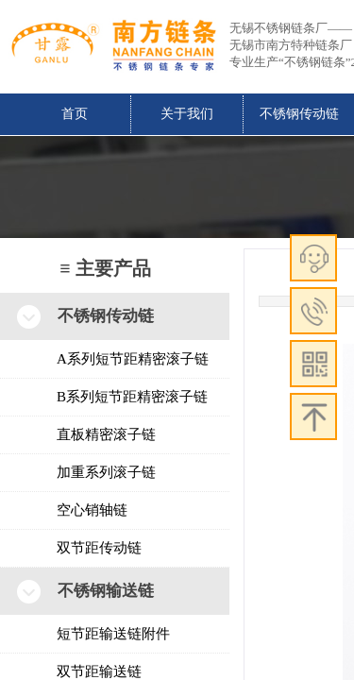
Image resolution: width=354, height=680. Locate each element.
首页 (74, 114)
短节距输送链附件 (113, 633)
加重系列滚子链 (106, 472)
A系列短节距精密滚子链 (133, 358)
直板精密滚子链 (106, 434)
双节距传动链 (99, 547)
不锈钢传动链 (299, 114)
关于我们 (186, 114)
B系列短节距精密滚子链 (132, 396)
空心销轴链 (92, 510)
